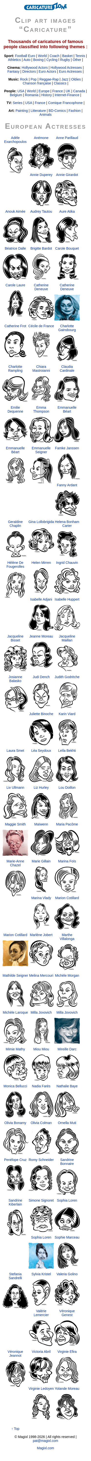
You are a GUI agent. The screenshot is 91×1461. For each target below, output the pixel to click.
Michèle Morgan (67, 975)
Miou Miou (41, 1049)
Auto (26, 60)
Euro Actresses (70, 71)
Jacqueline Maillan (67, 638)
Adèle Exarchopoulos (15, 140)
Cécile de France (41, 326)
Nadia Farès (41, 1086)
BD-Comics (57, 111)
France (57, 91)
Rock (24, 79)
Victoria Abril (41, 1352)
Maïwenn (41, 824)
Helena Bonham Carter (67, 524)
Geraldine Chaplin (15, 524)
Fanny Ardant (67, 485)
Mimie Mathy (15, 1049)
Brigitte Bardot (41, 248)
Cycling (52, 60)
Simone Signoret (41, 1200)
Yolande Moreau (67, 1389)
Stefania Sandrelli (15, 1276)
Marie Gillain (41, 861)
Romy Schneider (41, 1160)
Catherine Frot (15, 326)
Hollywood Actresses (66, 68)
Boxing (38, 60)
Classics (60, 83)
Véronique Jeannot (15, 1353)
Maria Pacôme (67, 824)
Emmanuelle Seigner (41, 450)
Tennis (80, 56)
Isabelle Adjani (41, 599)
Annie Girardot (67, 175)
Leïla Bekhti (67, 751)
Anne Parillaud (67, 138)
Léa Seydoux (41, 751)
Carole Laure (15, 285)
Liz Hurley (41, 787)
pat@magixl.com (45, 1441)
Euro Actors (47, 71)
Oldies (76, 79)
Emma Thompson (41, 409)
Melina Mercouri (41, 975)
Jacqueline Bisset (15, 638)
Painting (22, 111)
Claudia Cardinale (67, 368)
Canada (79, 91)
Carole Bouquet (67, 248)
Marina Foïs (67, 861)
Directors (29, 71)
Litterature (38, 111)
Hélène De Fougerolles (15, 564)
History (46, 95)
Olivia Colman (41, 1123)
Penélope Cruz (15, 1160)
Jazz (64, 79)
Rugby (65, 60)
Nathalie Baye (67, 1086)
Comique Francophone (65, 103)
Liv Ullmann (15, 787)
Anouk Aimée (15, 211)
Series (18, 103)
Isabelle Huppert (67, 599)
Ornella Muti (67, 1123)
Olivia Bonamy (15, 1123)
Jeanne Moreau (41, 636)
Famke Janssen (67, 448)
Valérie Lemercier (41, 1313)
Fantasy (13, 71)
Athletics (14, 60)
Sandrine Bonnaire (67, 1162)
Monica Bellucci (15, 1086)
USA (20, 91)
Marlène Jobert (41, 935)
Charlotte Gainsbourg (67, 328)
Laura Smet (15, 751)
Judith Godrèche (67, 677)
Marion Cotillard (67, 898)
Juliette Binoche (41, 714)
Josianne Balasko (15, 679)
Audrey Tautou (41, 211)
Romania (32, 95)
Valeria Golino (67, 1274)
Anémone (41, 138)
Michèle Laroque (15, 1012)
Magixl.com (45, 1448)
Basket (67, 56)
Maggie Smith (15, 824)
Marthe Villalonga (67, 937)
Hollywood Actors (35, 68)
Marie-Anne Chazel (15, 863)
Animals (46, 114)
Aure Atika (67, 211)
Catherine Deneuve (41, 287)
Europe (44, 91)
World (42, 56)
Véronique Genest (67, 1313)
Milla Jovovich (41, 1012)
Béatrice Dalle (15, 248)
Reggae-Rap (48, 79)
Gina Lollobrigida (41, 522)
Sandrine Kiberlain (15, 1202)
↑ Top (15, 1429)
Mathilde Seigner (15, 975)
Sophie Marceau (67, 1237)
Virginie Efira (67, 1352)
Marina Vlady (41, 898)
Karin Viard (67, 714)
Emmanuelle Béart (67, 409)
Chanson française (37, 83)
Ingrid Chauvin (67, 563)
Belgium (16, 95)
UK (68, 91)
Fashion (75, 111)
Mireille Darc (67, 1049)
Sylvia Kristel (41, 1274)
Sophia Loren (67, 1200)
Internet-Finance (67, 95)
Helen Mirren (41, 563)
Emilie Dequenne (15, 409)
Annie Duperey (41, 175)
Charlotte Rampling (15, 368)
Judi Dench (41, 677)
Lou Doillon (66, 787)
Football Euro (25, 56)
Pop (34, 79)
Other (77, 60)
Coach (54, 56)
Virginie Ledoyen (41, 1389)
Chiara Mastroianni (41, 368)
